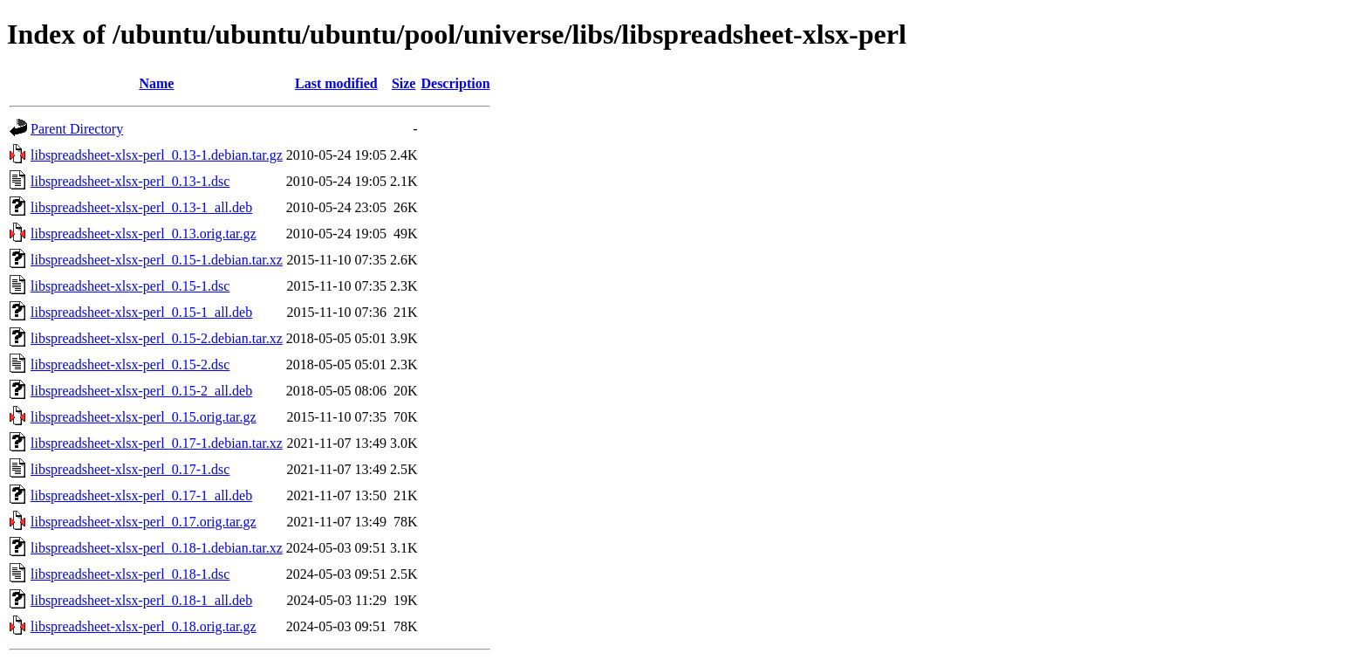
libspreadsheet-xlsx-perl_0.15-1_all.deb (141, 312)
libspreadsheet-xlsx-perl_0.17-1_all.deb (141, 495)
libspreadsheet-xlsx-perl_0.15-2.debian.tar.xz (157, 338)
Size (404, 83)
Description (455, 83)
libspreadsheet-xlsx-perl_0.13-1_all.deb (141, 207)
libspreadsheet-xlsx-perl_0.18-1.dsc (130, 574)
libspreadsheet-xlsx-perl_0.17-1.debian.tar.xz (157, 443)
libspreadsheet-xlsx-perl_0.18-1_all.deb (141, 600)
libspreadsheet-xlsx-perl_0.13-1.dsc (130, 181)
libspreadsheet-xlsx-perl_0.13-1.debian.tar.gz (157, 155)
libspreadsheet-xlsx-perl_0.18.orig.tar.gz (143, 626)
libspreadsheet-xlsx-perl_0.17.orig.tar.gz (143, 521)
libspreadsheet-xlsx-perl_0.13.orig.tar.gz (143, 233)
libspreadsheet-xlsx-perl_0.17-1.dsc (130, 469)
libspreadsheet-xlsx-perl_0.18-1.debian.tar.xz (157, 547)
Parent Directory (77, 128)
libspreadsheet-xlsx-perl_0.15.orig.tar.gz (143, 416)
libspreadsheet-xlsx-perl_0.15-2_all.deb (141, 390)
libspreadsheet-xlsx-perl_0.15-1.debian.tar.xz (157, 259)
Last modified (336, 83)
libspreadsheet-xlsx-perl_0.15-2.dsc (130, 364)
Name (156, 83)
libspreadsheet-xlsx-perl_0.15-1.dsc (130, 285)
